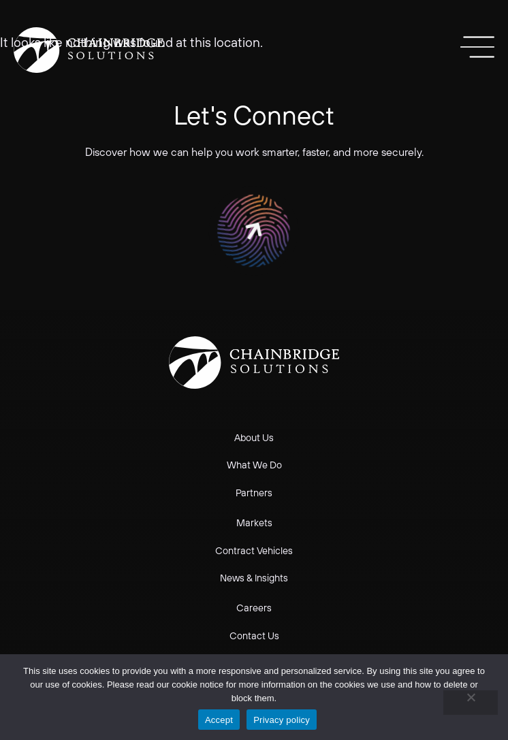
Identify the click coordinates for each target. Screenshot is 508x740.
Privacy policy (281, 720)
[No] (470, 702)
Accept (219, 720)
